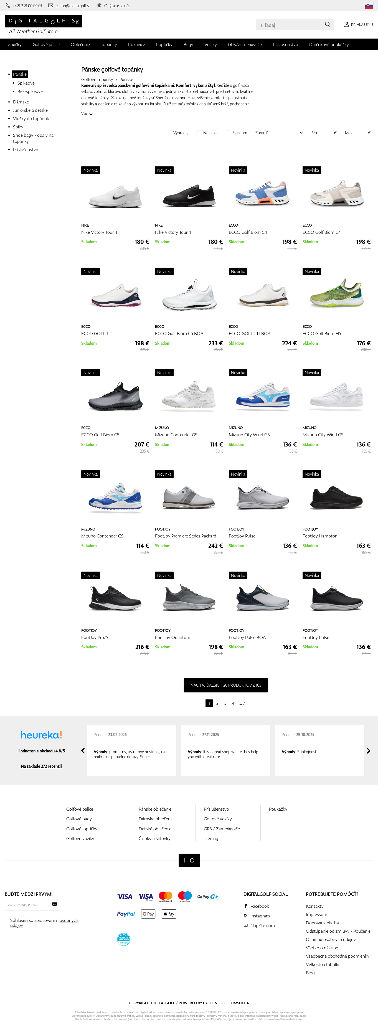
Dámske (21, 102)
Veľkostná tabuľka (323, 964)
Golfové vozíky (80, 838)
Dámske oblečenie (156, 819)
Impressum (316, 914)
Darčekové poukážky (329, 44)
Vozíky (210, 44)
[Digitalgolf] (189, 860)
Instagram (260, 916)
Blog (310, 973)
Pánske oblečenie (155, 809)
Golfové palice (46, 44)
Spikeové (26, 83)
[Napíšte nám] (69, 5)
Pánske (20, 74)
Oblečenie (80, 44)
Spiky (18, 127)
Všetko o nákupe (322, 948)
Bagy (188, 44)
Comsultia (239, 1002)
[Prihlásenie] (358, 24)
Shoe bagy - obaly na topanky (33, 138)
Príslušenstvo (285, 44)
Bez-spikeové (30, 91)
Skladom (239, 133)
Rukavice (136, 44)
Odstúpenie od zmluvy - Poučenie (338, 931)
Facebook (259, 906)
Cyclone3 (212, 1002)
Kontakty (315, 906)
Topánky (109, 44)
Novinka (210, 133)
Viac (84, 113)
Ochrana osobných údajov (331, 939)
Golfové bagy (79, 819)
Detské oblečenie (155, 829)
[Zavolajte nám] (23, 5)
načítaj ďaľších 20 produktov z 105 (226, 685)
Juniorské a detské (30, 110)
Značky (15, 44)
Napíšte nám (262, 925)
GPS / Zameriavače (222, 829)
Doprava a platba (322, 923)
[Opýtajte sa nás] (113, 5)
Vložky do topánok (31, 118)
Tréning (211, 838)
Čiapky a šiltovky (155, 838)
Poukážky (278, 809)
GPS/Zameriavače (245, 44)
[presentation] (83, 751)
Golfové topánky (97, 79)
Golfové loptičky (81, 829)
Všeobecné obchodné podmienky (337, 956)
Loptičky (164, 44)
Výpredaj (180, 133)
